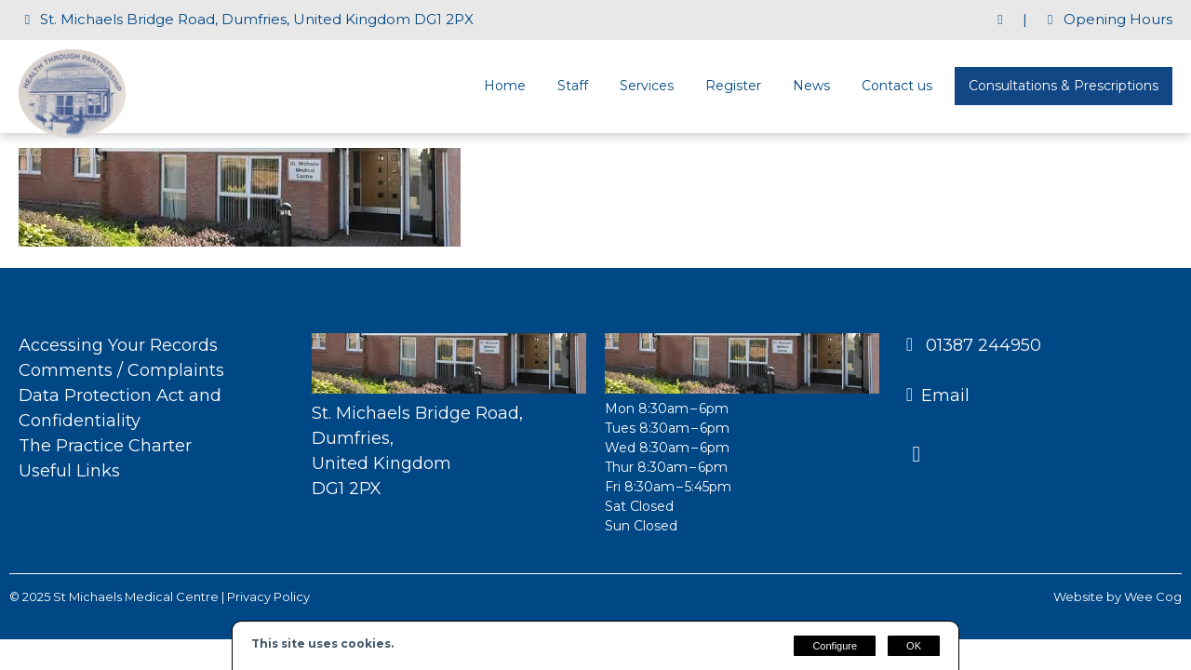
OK (913, 645)
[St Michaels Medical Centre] (72, 132)
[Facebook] (923, 456)
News (811, 85)
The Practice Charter (105, 446)
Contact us (897, 85)
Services (647, 85)
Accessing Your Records (118, 345)
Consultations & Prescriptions (1063, 85)
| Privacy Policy (265, 596)
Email (945, 395)
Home (505, 85)
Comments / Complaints (121, 370)
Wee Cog (1153, 596)
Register (733, 85)
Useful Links (69, 471)
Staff (572, 85)
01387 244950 (981, 345)
